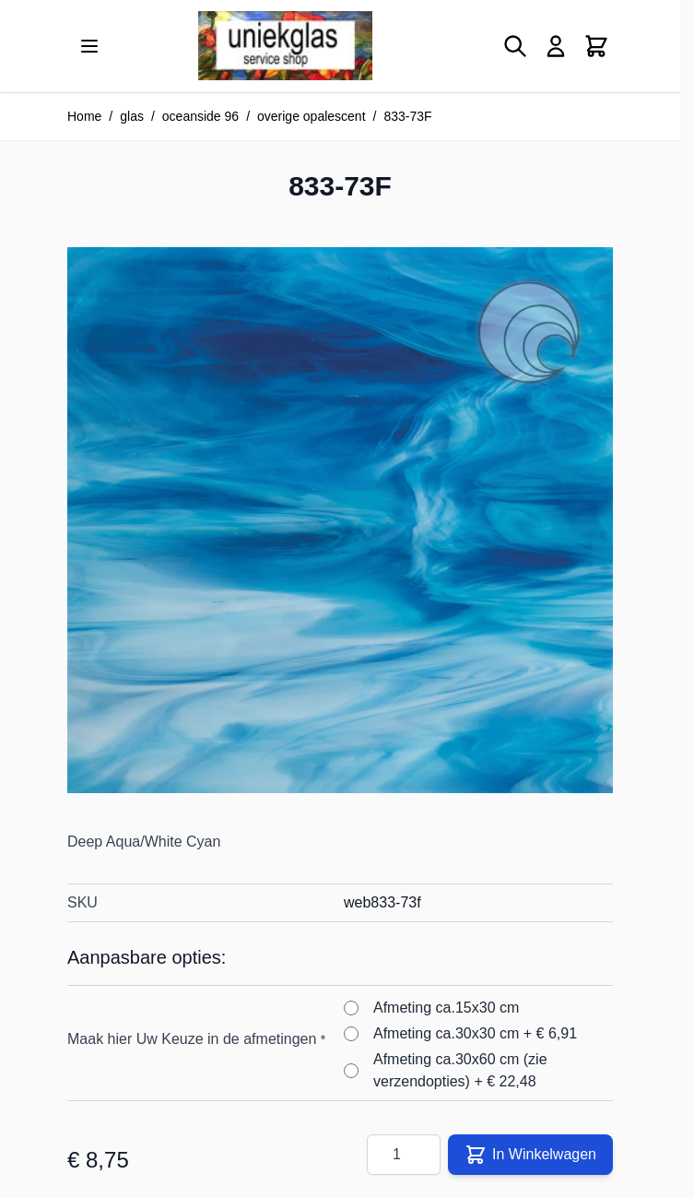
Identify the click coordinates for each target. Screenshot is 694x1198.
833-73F (407, 116)
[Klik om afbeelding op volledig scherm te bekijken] (340, 520)
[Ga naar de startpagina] (285, 45)
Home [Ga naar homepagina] (84, 116)
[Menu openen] (89, 46)
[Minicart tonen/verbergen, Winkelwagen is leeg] (596, 46)
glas (132, 116)
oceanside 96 (200, 116)
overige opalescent (311, 116)
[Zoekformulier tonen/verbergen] (515, 46)
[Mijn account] (555, 46)
